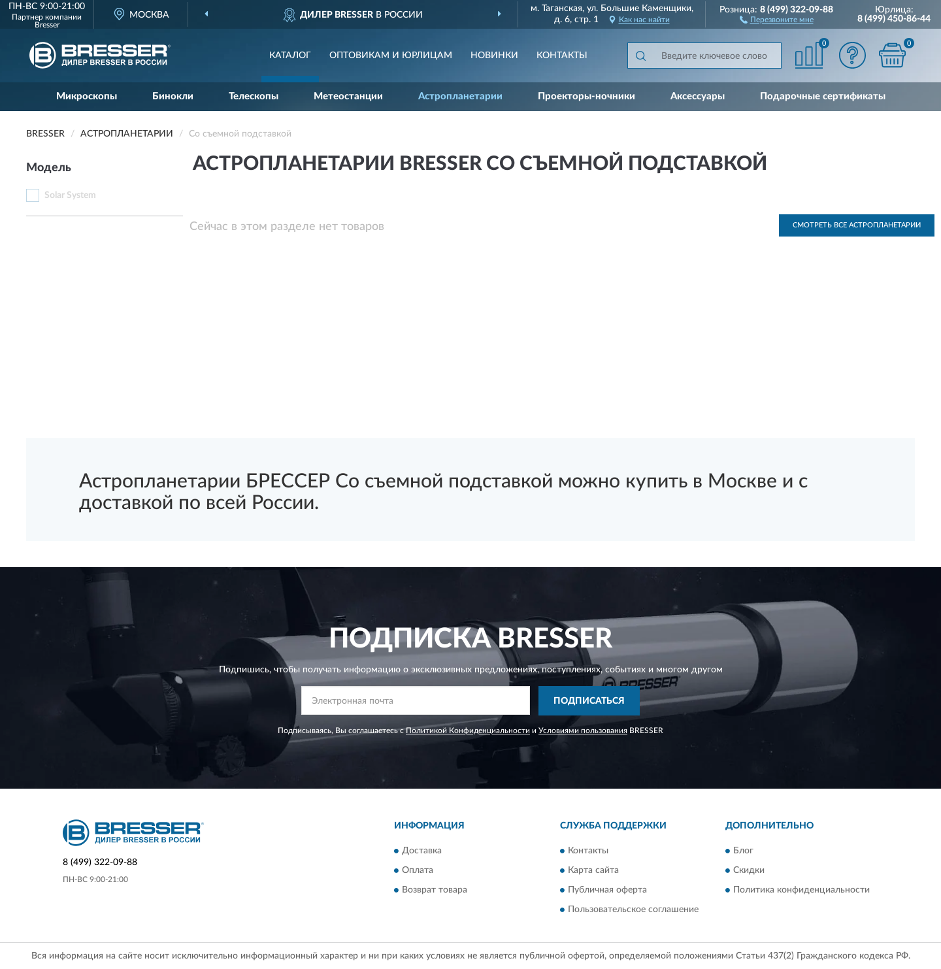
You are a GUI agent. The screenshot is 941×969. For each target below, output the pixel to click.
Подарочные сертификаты (822, 96)
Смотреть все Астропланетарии (857, 225)
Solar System (70, 195)
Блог (743, 851)
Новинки (494, 55)
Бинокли (172, 96)
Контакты (562, 55)
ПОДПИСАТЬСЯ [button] (589, 701)
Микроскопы (86, 96)
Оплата (417, 871)
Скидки (749, 871)
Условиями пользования (582, 730)
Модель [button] (48, 168)
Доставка (422, 851)
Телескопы (253, 96)
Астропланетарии (460, 96)
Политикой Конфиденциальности (468, 730)
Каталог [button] (290, 55)
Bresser (47, 25)
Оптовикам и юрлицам (390, 55)
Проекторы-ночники (586, 96)
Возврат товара (434, 890)
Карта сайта (593, 871)
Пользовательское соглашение (633, 910)
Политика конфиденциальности (801, 890)
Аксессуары (697, 96)
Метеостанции (348, 96)
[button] (777, 19)
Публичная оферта (607, 890)
